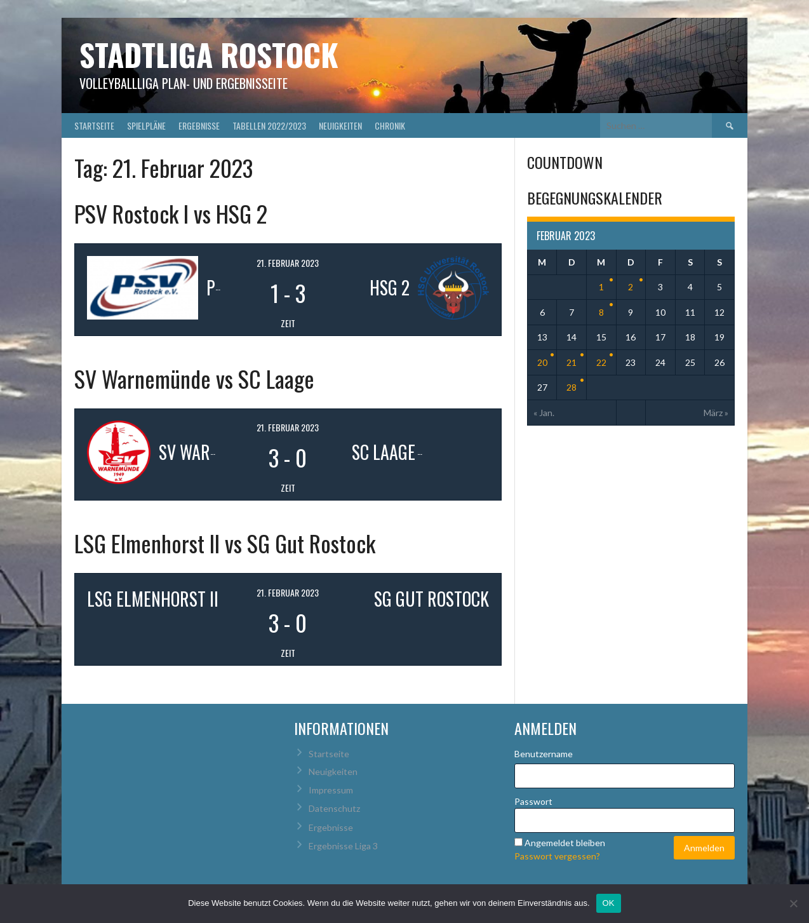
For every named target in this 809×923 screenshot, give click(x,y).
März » (716, 412)
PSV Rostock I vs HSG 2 (170, 213)
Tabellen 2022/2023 (269, 125)
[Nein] (793, 903)
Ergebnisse (199, 125)
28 (571, 387)
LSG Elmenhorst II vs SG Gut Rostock (224, 543)
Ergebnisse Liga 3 (343, 845)
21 (571, 362)
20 (542, 362)
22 (601, 362)
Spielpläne (146, 125)
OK (609, 903)
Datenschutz (334, 808)
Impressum (331, 790)
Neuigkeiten (340, 125)
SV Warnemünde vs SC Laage (194, 378)
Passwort (533, 801)
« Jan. (543, 412)
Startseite (94, 125)
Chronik (390, 125)
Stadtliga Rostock (208, 54)
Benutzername (543, 753)
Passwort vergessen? (557, 856)
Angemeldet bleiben (565, 842)
